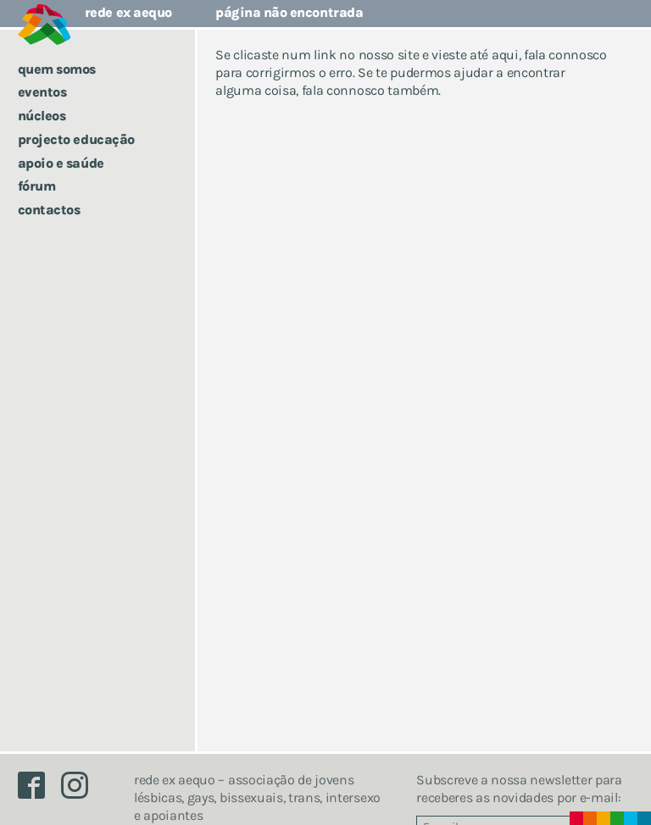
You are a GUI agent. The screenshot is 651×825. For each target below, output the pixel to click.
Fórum (37, 186)
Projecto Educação (76, 139)
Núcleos (42, 116)
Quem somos (57, 69)
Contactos (49, 210)
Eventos (42, 92)
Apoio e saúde (61, 163)
